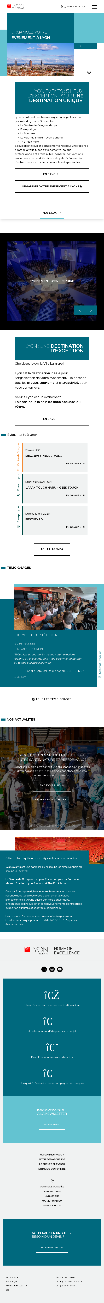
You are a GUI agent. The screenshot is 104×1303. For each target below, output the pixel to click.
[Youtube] (60, 970)
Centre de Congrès (52, 1186)
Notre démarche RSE (52, 1159)
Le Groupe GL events (52, 1164)
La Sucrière (52, 1196)
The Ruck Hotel (52, 1205)
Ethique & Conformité (52, 1169)
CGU (7, 1290)
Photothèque (11, 1277)
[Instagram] (52, 970)
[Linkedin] (44, 970)
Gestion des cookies (66, 1277)
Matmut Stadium (52, 1201)
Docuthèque (11, 1282)
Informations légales (16, 1286)
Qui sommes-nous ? (52, 1154)
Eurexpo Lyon (52, 1191)
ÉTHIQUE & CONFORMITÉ (66, 1286)
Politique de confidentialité (69, 1282)
